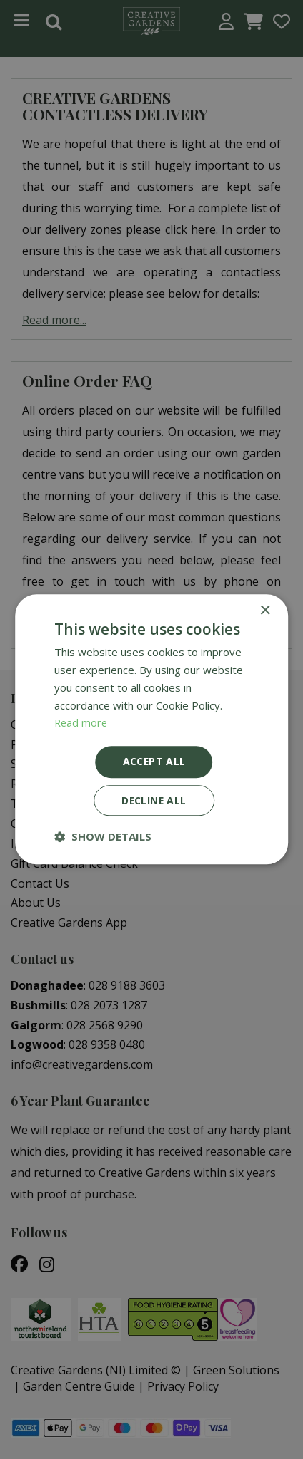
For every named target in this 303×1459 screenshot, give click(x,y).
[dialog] (151, 729)
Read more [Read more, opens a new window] (81, 722)
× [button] (264, 611)
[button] (103, 837)
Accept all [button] (154, 761)
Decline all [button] (154, 800)
